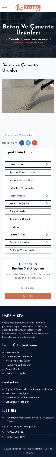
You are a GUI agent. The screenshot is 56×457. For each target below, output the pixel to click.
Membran (28, 227)
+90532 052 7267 (15, 431)
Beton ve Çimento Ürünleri (28, 172)
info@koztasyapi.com (25, 426)
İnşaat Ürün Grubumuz (36, 39)
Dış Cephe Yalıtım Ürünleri (28, 250)
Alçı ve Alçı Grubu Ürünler (28, 180)
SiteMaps (28, 453)
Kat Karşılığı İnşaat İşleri (17, 401)
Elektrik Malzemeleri (28, 243)
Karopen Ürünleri (28, 211)
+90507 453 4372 (16, 437)
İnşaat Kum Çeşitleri (28, 204)
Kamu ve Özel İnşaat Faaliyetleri (22, 397)
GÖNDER (28, 296)
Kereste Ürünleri (28, 235)
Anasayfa (12, 39)
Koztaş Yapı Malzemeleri (18, 135)
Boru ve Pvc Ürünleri (28, 219)
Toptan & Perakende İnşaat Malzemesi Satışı (29, 389)
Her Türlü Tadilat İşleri (17, 393)
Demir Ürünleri (28, 165)
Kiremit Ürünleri (28, 196)
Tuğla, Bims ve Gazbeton (28, 188)
